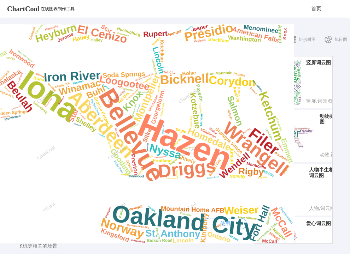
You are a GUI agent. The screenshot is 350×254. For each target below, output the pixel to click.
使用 (225, 223)
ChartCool (23, 9)
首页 (316, 8)
